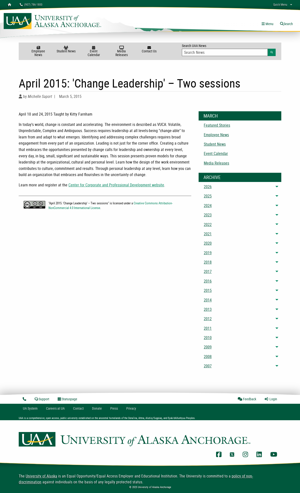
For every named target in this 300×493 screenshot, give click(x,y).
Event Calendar (94, 51)
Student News (66, 49)
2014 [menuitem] (208, 300)
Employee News (38, 51)
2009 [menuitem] (208, 347)
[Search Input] (225, 52)
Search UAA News (228, 49)
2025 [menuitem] (208, 196)
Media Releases (121, 51)
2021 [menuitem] (208, 234)
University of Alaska (41, 476)
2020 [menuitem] (208, 243)
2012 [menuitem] (208, 318)
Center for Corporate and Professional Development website (116, 185)
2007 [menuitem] (208, 366)
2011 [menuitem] (208, 328)
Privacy (131, 408)
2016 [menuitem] (208, 281)
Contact (78, 408)
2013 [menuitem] (208, 309)
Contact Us (149, 49)
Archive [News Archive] (212, 177)
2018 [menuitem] (208, 262)
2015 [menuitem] (208, 290)
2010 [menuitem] (208, 337)
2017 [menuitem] (208, 271)
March (211, 116)
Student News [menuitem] (215, 144)
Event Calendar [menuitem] (216, 153)
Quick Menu (280, 4)
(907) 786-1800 (31, 4)
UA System (30, 408)
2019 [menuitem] (208, 252)
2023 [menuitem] (208, 215)
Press (114, 408)
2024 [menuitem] (208, 205)
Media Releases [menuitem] (216, 163)
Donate (97, 408)
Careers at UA (55, 408)
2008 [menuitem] (208, 356)
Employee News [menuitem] (216, 134)
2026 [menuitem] (208, 186)
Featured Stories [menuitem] (217, 125)
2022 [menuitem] (208, 224)
